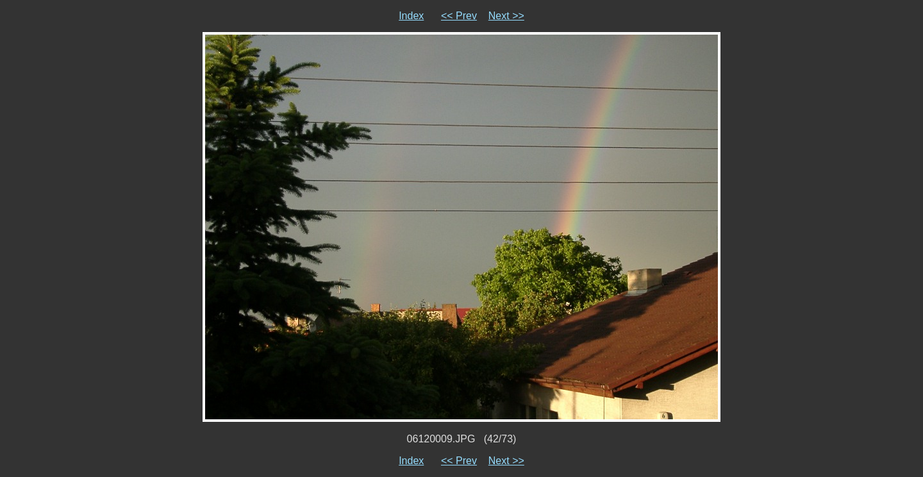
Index (411, 15)
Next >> (506, 15)
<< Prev (459, 15)
